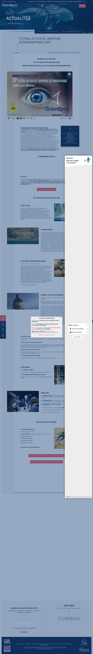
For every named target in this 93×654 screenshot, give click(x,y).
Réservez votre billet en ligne (46, 335)
